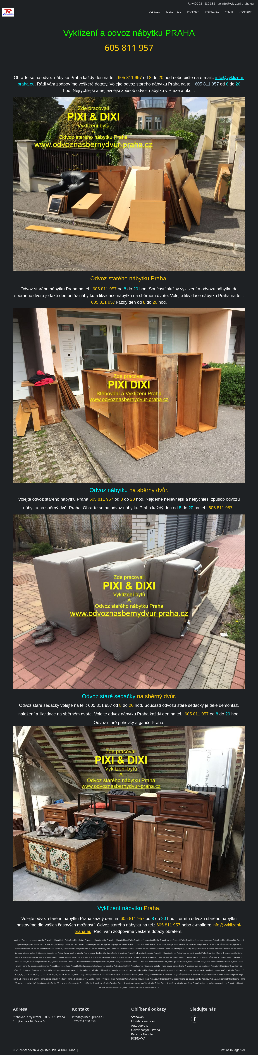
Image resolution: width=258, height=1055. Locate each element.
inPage (235, 1050)
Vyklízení (155, 12)
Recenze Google (142, 1034)
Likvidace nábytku (143, 1021)
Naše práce (173, 12)
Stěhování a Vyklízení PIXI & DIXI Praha (49, 1050)
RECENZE (193, 12)
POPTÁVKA (212, 12)
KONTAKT (245, 12)
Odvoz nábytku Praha (145, 1030)
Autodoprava (140, 1026)
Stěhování (137, 1017)
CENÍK (229, 12)
